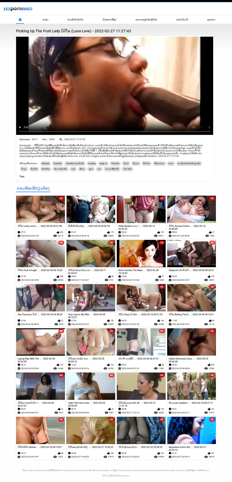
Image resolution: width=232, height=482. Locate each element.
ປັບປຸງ (23, 169)
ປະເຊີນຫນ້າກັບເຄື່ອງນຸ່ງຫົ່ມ (189, 163)
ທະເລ (171, 163)
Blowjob (45, 163)
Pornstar (115, 163)
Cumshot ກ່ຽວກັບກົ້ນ (75, 163)
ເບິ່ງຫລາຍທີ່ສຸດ (109, 19)
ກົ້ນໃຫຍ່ (146, 163)
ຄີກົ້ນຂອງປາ (159, 163)
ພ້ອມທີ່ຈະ (46, 169)
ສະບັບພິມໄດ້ (182, 19)
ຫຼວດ (91, 169)
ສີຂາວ (82, 169)
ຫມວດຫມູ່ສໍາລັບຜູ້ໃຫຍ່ (146, 19)
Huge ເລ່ (103, 163)
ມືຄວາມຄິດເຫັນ (60, 169)
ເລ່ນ (99, 169)
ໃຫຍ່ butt (127, 169)
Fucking (91, 163)
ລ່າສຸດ (45, 19)
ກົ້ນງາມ (136, 163)
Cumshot (57, 163)
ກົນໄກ (126, 163)
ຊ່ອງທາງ (211, 19)
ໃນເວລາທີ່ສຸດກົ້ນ (112, 169)
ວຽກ (73, 169)
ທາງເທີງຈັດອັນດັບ (75, 19)
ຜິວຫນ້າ (34, 169)
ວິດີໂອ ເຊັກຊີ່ (107, 476)
